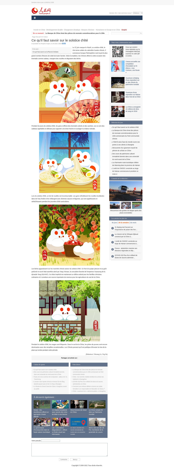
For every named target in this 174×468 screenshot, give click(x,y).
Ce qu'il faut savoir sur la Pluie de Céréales (45, 52)
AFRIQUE (66, 21)
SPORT (115, 21)
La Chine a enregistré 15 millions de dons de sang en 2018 (133, 109)
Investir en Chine (39, 30)
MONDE (57, 21)
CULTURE (86, 21)
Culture (45, 37)
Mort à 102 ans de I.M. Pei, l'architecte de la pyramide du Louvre (96, 430)
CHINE (37, 21)
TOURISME (124, 21)
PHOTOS (38, 25)
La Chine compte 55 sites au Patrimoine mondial (96, 412)
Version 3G (113, 13)
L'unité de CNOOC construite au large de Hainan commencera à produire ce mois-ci (125, 171)
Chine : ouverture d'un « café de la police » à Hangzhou (89, 391)
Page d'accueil (36, 37)
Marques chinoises (87, 30)
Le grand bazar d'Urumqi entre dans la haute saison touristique (42, 430)
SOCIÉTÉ (96, 21)
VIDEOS (47, 25)
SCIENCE (76, 21)
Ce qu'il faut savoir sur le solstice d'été (45, 369)
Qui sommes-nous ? (125, 13)
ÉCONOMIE (47, 21)
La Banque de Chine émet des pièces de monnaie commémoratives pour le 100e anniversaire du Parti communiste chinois (88, 372)
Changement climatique (72, 30)
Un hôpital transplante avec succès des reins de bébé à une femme (59, 412)
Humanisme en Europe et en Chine (108, 30)
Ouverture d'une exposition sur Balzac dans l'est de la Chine (133, 95)
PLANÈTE (106, 21)
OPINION (134, 21)
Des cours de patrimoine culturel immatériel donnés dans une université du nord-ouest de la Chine (125, 156)
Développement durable (54, 30)
